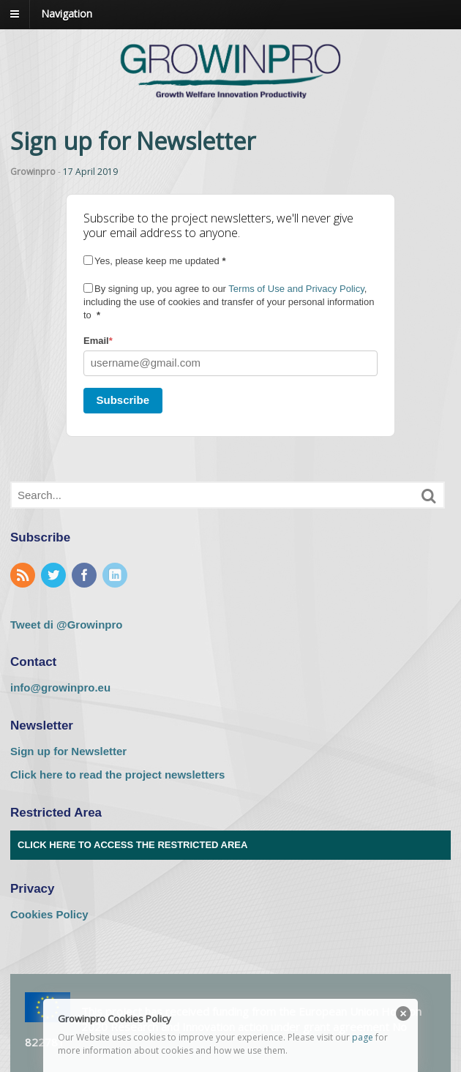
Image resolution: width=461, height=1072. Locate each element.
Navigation (66, 13)
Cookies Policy (49, 914)
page (362, 1037)
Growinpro (33, 171)
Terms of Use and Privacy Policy (296, 288)
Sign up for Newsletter (68, 751)
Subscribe (123, 400)
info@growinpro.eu (60, 687)
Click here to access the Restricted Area (132, 844)
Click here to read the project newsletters (117, 774)
